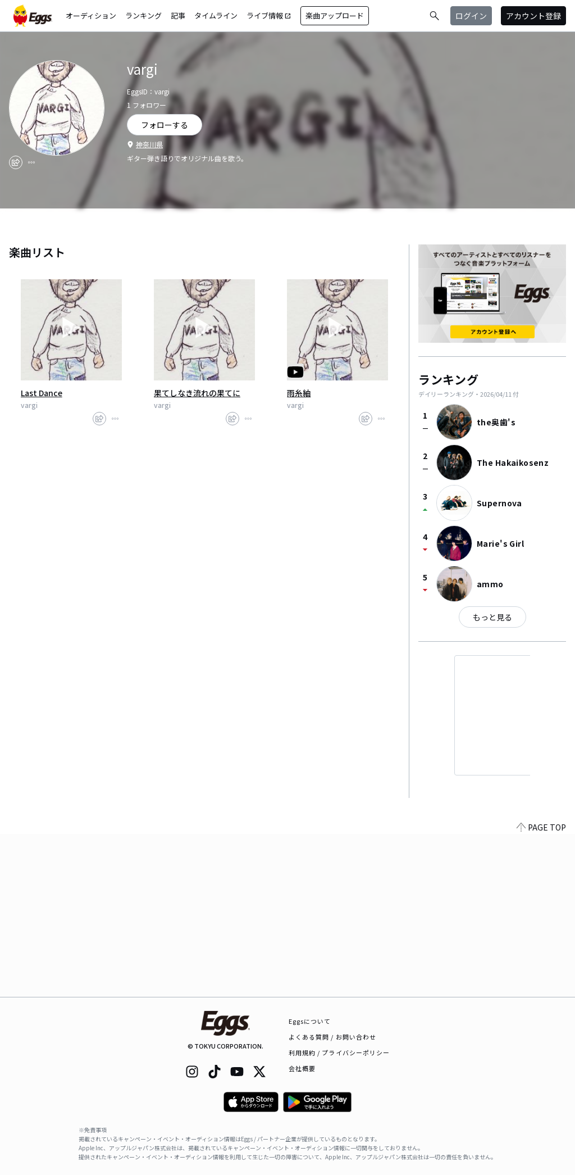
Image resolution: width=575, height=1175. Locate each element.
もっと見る (492, 617)
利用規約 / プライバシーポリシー (339, 1052)
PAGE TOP (541, 990)
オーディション (91, 15)
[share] (15, 162)
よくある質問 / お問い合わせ (333, 1036)
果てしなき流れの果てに (197, 392)
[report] (31, 162)
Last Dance (41, 392)
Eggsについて (310, 1021)
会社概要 (302, 1068)
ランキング (143, 15)
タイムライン (216, 15)
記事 (178, 15)
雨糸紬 (299, 392)
